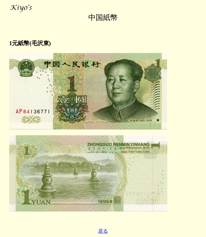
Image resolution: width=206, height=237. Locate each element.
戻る (103, 231)
